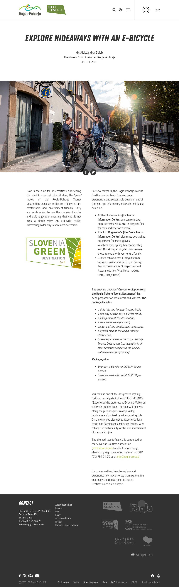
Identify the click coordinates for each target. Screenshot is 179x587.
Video (76, 582)
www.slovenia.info (103, 448)
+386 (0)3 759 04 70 (31, 521)
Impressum (121, 582)
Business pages (90, 582)
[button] (120, 9)
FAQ (113, 582)
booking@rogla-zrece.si (32, 524)
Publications (63, 582)
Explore (58, 508)
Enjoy (58, 515)
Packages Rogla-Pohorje (66, 525)
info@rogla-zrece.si (128, 456)
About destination (64, 504)
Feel (57, 511)
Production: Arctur (151, 582)
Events (58, 521)
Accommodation (63, 518)
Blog (105, 582)
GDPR (135, 582)
